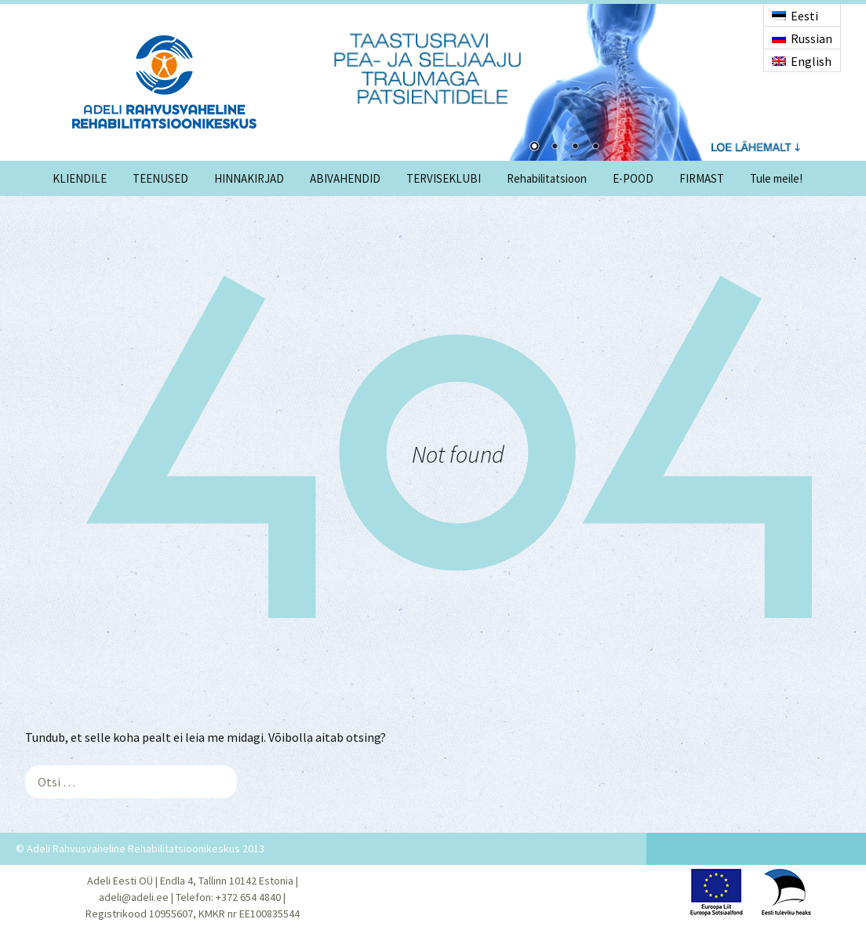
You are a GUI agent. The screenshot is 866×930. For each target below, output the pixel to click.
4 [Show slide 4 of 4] (595, 147)
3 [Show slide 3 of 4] (575, 147)
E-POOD (633, 178)
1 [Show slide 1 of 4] (534, 147)
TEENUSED (160, 178)
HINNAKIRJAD (249, 178)
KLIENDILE (80, 178)
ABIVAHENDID (345, 178)
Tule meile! (776, 178)
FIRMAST (701, 178)
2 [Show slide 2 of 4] (554, 147)
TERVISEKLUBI (443, 178)
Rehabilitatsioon (547, 178)
